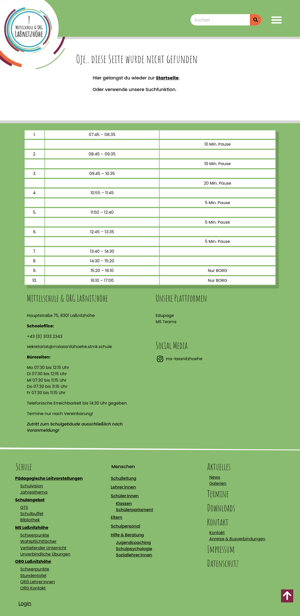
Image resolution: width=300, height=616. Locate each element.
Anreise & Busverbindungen (237, 539)
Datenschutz (223, 563)
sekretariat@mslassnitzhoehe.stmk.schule (69, 346)
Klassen (124, 503)
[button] (276, 19)
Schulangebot (30, 500)
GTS (24, 507)
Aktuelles (218, 466)
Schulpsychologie (134, 549)
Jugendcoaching (133, 542)
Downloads (221, 508)
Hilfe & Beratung (127, 535)
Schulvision (31, 486)
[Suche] (255, 19)
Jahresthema (34, 492)
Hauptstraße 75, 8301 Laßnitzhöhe (61, 315)
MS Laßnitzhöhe (31, 527)
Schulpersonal (125, 526)
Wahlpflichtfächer (38, 541)
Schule (24, 466)
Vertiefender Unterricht (43, 548)
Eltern (116, 517)
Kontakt (217, 522)
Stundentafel (33, 575)
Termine (217, 494)
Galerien (217, 483)
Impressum (221, 549)
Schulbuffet (32, 513)
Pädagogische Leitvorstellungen (49, 478)
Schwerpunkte (34, 535)
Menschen (123, 466)
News (214, 477)
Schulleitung (123, 478)
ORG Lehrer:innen (37, 582)
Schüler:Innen (124, 496)
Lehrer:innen (123, 487)
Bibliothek (30, 520)
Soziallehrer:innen (134, 555)
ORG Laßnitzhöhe (33, 561)
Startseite (167, 78)
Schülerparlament (134, 510)
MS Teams (166, 322)
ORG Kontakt (33, 588)
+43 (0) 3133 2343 (44, 336)
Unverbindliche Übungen (45, 554)
